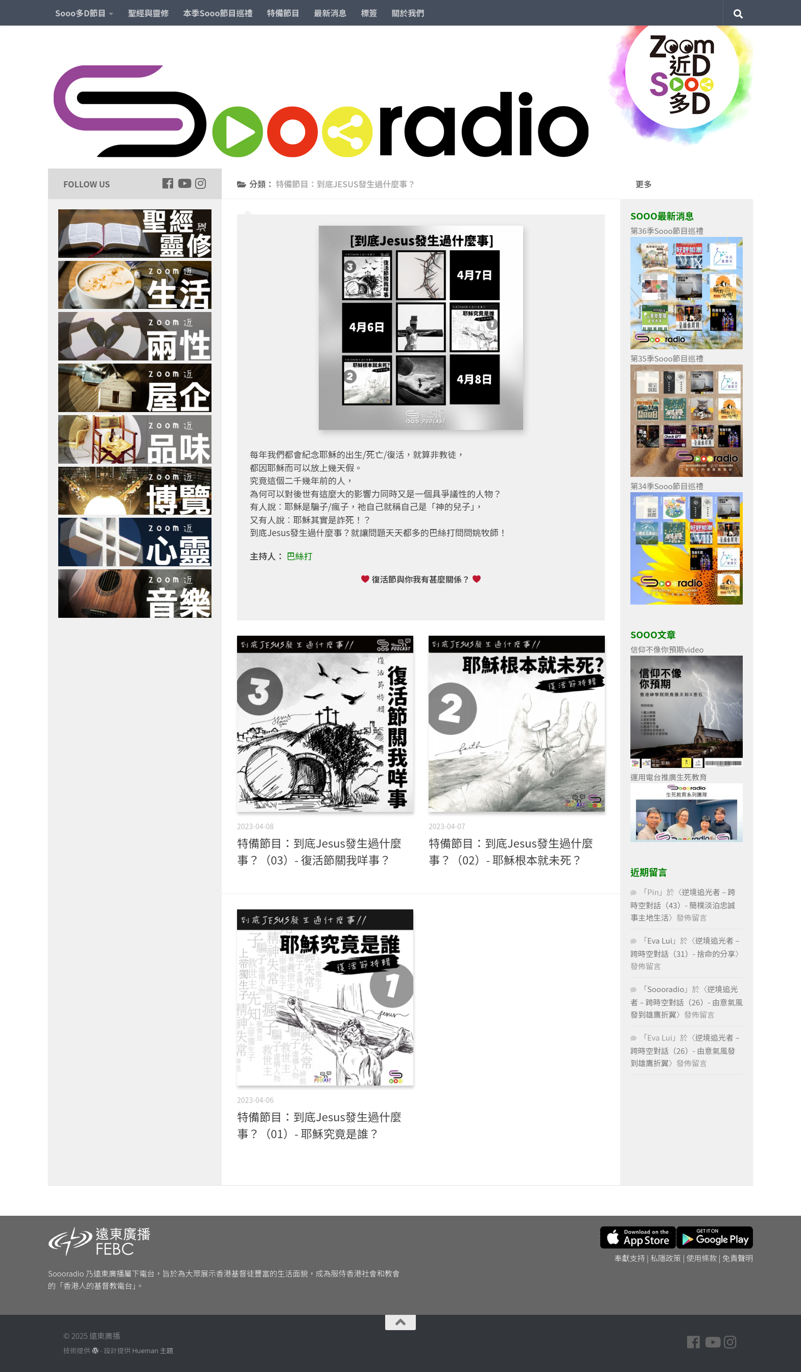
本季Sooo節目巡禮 (217, 13)
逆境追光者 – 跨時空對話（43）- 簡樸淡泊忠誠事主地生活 (683, 904)
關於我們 (408, 13)
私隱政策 (665, 1258)
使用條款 (702, 1258)
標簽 (369, 13)
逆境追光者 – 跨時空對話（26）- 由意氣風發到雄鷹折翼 (686, 1001)
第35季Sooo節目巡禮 (666, 358)
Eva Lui (659, 940)
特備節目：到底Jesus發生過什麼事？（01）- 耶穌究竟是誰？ (319, 1124)
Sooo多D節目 (80, 13)
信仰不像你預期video (667, 649)
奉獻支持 (630, 1258)
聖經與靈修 (148, 13)
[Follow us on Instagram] (200, 183)
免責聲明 (737, 1258)
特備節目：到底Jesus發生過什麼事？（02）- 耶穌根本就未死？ (511, 851)
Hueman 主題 (152, 1350)
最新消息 (330, 13)
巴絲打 (300, 555)
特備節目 (283, 13)
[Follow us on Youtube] (184, 183)
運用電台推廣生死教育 (668, 777)
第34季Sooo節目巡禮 (666, 485)
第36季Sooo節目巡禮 (666, 230)
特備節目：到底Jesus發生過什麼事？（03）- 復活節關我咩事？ (319, 851)
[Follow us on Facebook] (167, 183)
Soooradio (666, 988)
